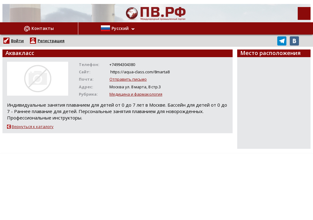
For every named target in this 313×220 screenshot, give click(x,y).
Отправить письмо (128, 79)
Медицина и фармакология (135, 94)
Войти (17, 40)
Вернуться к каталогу (32, 126)
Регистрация (51, 40)
